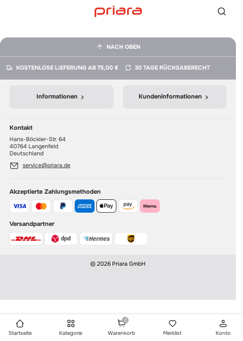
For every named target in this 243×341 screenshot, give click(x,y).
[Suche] (222, 11)
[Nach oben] (118, 47)
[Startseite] (118, 11)
